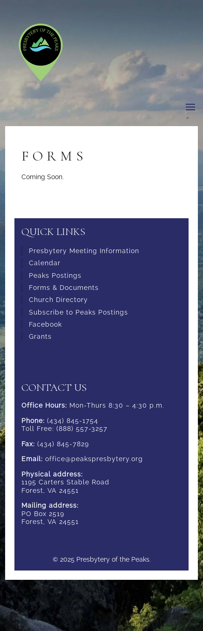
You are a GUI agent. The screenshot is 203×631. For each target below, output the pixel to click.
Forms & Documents (64, 287)
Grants (40, 336)
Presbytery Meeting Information (84, 251)
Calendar (45, 263)
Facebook (45, 324)
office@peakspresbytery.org (94, 459)
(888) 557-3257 (82, 428)
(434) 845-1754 (72, 420)
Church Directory (58, 299)
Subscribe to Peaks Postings (78, 312)
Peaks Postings (55, 275)
